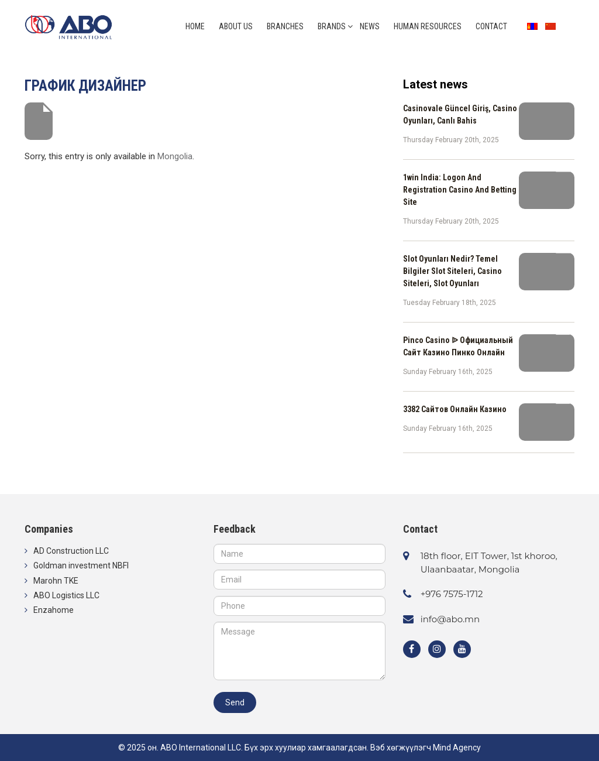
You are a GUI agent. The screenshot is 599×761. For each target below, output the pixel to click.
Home (195, 26)
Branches (285, 26)
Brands (332, 26)
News (370, 26)
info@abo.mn (450, 619)
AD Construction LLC (71, 551)
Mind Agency (457, 747)
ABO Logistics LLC (66, 595)
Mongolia (174, 156)
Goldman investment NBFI (81, 565)
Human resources (428, 26)
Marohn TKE (55, 580)
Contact (491, 26)
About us (236, 26)
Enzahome (53, 610)
